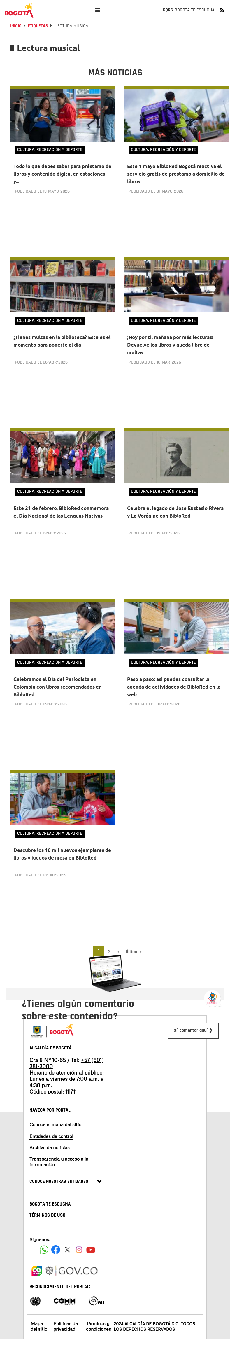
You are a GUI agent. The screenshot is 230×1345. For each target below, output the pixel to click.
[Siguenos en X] (67, 1226)
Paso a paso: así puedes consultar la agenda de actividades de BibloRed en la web (173, 672)
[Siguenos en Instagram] (79, 1226)
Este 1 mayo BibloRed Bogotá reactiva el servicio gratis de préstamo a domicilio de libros (176, 173)
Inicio (16, 26)
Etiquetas (38, 26)
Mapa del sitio (39, 1303)
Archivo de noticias (49, 1124)
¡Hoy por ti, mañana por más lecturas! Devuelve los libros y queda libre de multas (170, 340)
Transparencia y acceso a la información (58, 1138)
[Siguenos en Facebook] (44, 1226)
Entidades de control (51, 1112)
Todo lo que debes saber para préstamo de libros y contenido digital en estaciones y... (62, 173)
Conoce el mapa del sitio (55, 1101)
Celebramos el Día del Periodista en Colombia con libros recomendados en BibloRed (57, 672)
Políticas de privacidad (65, 1303)
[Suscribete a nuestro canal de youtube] (90, 1226)
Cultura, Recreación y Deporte (49, 149)
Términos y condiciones (98, 1303)
